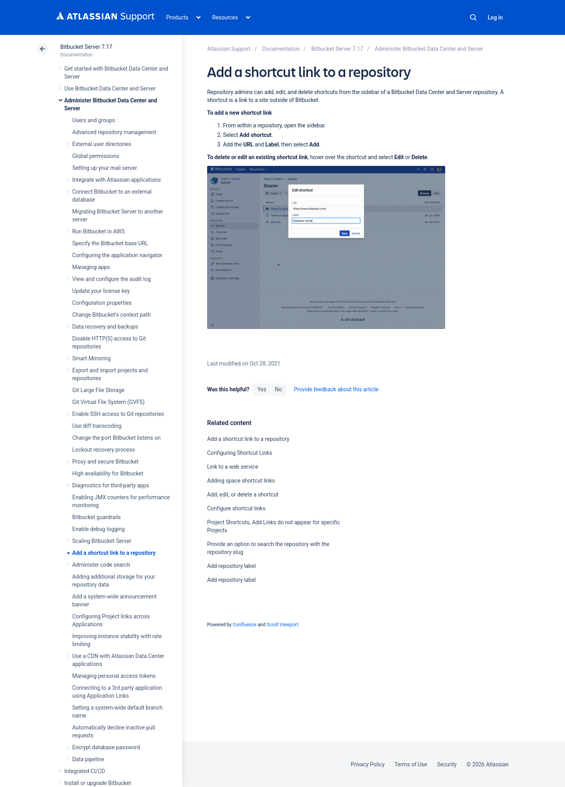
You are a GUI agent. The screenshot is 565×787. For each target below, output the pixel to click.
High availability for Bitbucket (107, 473)
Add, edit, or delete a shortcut (243, 494)
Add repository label (231, 566)
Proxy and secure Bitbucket (105, 461)
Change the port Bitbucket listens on (116, 438)
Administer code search (101, 565)
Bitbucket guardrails (96, 517)
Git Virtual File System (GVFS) (108, 402)
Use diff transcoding (96, 426)
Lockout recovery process (103, 449)
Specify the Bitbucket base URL (110, 243)
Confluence (244, 624)
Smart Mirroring (91, 358)
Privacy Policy (367, 764)
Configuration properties (102, 303)
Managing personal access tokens (114, 676)
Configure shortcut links (236, 508)
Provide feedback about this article (336, 389)
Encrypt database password (106, 747)
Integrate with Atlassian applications (116, 180)
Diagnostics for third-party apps (110, 485)
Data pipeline (88, 759)
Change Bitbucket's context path (111, 315)
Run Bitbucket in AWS (98, 231)
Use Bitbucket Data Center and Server (110, 88)
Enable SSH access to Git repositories (118, 414)
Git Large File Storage (98, 390)
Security (447, 764)
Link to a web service (232, 467)
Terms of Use (410, 764)
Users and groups (93, 120)
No (278, 389)
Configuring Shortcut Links (239, 453)
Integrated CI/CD (84, 771)
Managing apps (91, 267)
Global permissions (95, 156)
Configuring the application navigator (117, 255)
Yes (261, 389)
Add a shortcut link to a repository (114, 553)
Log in (495, 17)
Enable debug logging (98, 529)
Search (473, 17)
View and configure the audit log (111, 279)
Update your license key (101, 291)
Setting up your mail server (104, 168)
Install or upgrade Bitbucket (97, 783)
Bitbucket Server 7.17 (86, 47)
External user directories (101, 144)
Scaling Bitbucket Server (101, 541)
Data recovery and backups (105, 326)
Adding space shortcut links (241, 480)
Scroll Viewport (282, 624)
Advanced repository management (114, 132)
